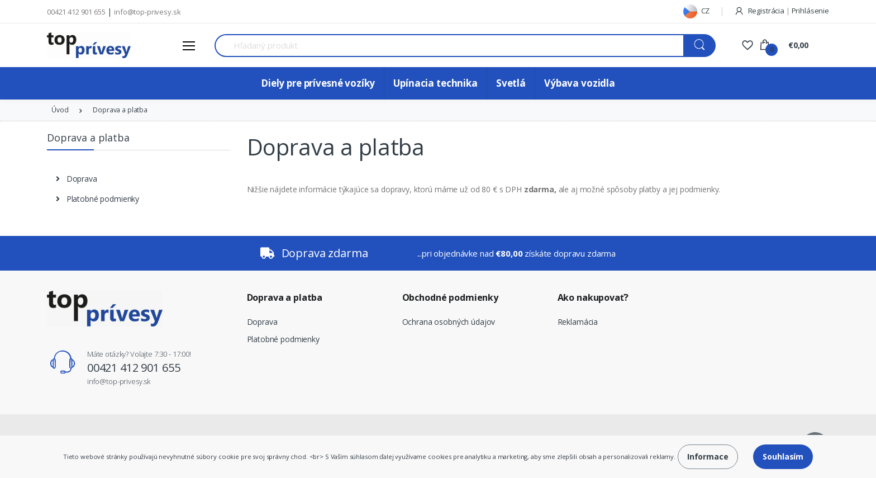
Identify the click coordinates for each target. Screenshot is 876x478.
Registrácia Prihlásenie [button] (781, 11)
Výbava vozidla (579, 83)
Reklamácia (578, 321)
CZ (696, 11)
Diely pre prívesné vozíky (318, 83)
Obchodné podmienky (450, 297)
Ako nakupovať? (593, 297)
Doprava (262, 321)
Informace (708, 456)
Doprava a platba (285, 297)
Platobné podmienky (283, 339)
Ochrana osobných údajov (449, 321)
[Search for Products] (449, 45)
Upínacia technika (435, 83)
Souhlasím (783, 456)
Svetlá (511, 83)
